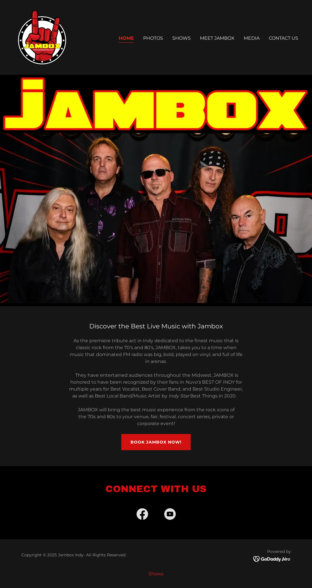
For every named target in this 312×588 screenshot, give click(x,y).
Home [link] (126, 38)
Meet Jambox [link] (217, 38)
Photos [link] (153, 38)
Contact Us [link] (283, 38)
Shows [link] (181, 38)
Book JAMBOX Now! (156, 442)
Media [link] (252, 38)
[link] (42, 37)
